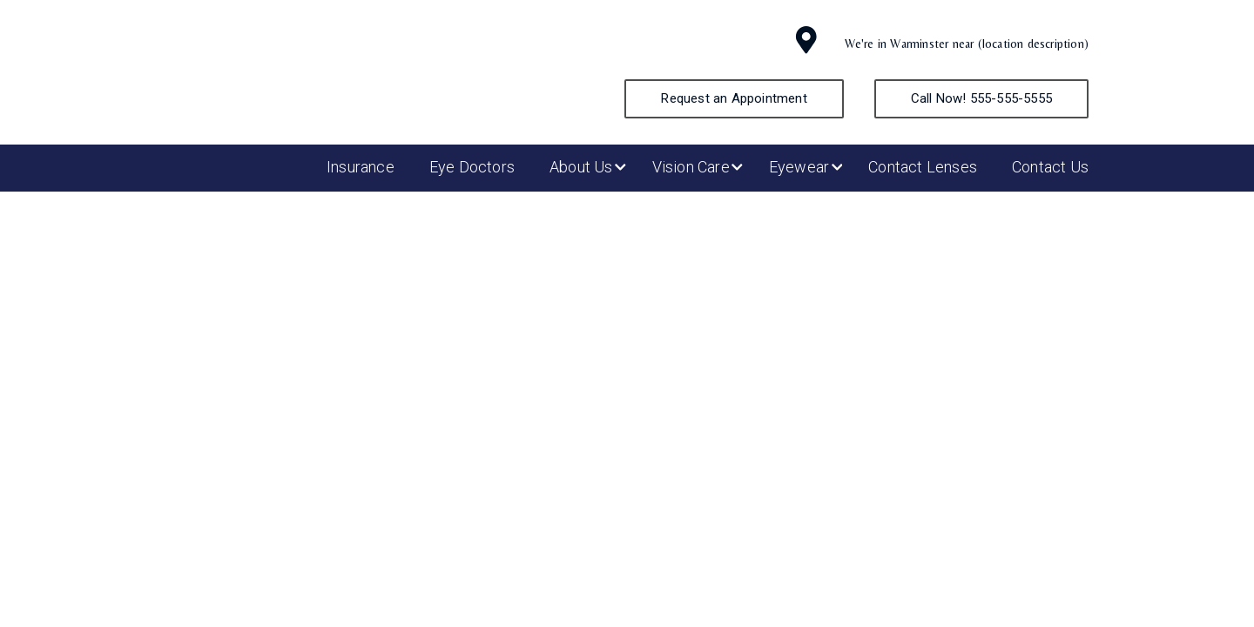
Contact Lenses (922, 167)
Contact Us (1050, 167)
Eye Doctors (472, 167)
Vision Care (691, 167)
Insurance (360, 167)
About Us (581, 167)
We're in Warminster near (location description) (967, 44)
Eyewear (799, 167)
